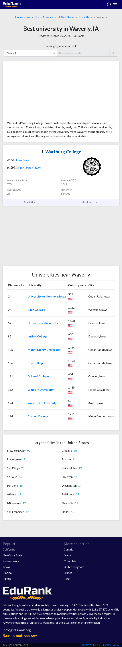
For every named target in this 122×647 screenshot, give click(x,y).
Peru (67, 578)
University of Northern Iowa (46, 296)
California (9, 549)
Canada (68, 549)
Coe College (35, 363)
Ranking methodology (20, 635)
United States (66, 17)
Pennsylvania (11, 561)
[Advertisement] (61, 92)
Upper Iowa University (42, 323)
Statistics (32, 202)
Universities (22, 17)
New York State (12, 555)
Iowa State (85, 17)
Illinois (7, 578)
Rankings (90, 202)
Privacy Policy (110, 644)
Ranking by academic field (61, 46)
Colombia (70, 561)
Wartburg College (61, 151)
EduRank (78, 35)
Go (113, 53)
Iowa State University (42, 403)
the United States (31, 167)
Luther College (37, 336)
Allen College (36, 309)
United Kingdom (74, 567)
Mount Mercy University (44, 349)
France (68, 572)
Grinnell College (38, 376)
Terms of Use (89, 644)
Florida (7, 572)
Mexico (68, 555)
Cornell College (37, 416)
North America (43, 17)
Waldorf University (40, 389)
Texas (6, 567)
